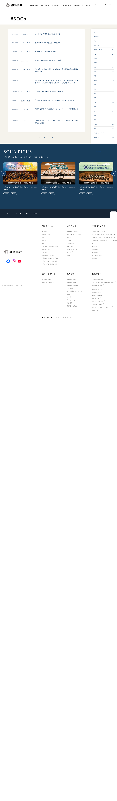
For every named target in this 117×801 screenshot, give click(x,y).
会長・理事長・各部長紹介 (74, 291)
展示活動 (95, 252)
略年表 (69, 297)
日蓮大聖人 (45, 252)
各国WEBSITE (46, 279)
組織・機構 (70, 288)
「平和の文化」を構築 (98, 231)
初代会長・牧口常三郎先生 (51, 258)
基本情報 (71, 274)
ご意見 (57, 317)
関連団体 (70, 303)
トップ (8, 213)
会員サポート (99, 274)
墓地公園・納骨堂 (97, 295)
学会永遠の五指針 (72, 231)
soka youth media (97, 304)
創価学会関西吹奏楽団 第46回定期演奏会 (91, 188)
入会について (71, 300)
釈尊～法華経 (46, 249)
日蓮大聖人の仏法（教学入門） (51, 246)
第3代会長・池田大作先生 (51, 264)
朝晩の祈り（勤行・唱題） (74, 234)
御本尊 (44, 240)
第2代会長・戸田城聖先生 (51, 261)
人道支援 (95, 246)
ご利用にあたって (67, 317)
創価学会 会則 (71, 282)
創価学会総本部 (97, 292)
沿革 (68, 294)
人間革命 (44, 231)
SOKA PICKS (34, 6)
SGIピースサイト (97, 310)
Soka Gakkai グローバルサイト (101, 307)
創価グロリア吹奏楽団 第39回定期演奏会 (15, 188)
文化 (7, 193)
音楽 (14, 193)
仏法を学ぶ (70, 240)
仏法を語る (70, 243)
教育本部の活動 (97, 255)
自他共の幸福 (46, 234)
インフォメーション (22, 213)
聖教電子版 (95, 298)
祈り (43, 237)
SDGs (35, 213)
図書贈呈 (95, 258)
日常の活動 (55, 6)
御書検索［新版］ (97, 285)
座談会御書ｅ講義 (97, 279)
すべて (95, 32)
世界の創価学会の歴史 (49, 282)
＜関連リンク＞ (97, 289)
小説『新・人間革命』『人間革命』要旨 (103, 282)
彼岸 (68, 255)
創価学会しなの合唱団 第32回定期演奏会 (53, 188)
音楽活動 (95, 249)
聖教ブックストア (97, 301)
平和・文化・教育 (66, 6)
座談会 (69, 237)
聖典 (43, 243)
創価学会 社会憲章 (73, 285)
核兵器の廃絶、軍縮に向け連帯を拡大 (103, 234)
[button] (3, 173)
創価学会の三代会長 (48, 255)
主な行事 (70, 246)
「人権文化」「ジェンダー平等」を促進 (103, 237)
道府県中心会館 (72, 306)
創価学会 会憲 (71, 279)
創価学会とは (45, 6)
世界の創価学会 (78, 6)
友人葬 (69, 252)
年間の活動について (73, 249)
